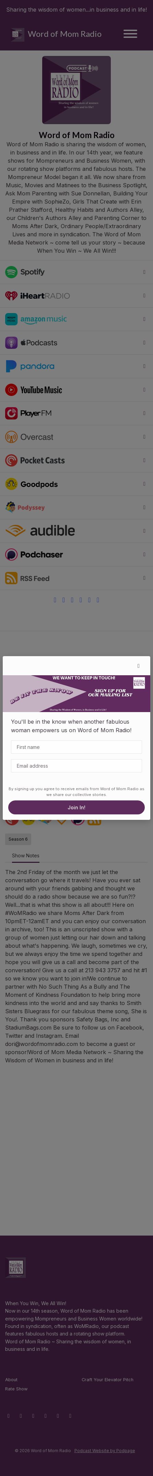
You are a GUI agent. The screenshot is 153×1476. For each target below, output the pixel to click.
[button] (138, 666)
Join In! (76, 807)
